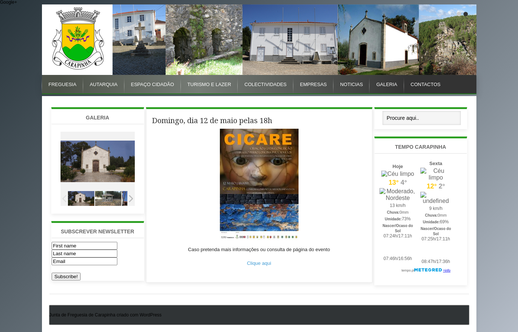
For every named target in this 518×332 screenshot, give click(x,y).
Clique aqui (259, 263)
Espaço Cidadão (152, 84)
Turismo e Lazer (209, 84)
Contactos (425, 84)
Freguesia (62, 84)
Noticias (351, 84)
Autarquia (104, 84)
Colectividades (265, 84)
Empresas (313, 84)
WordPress (151, 315)
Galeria (386, 84)
